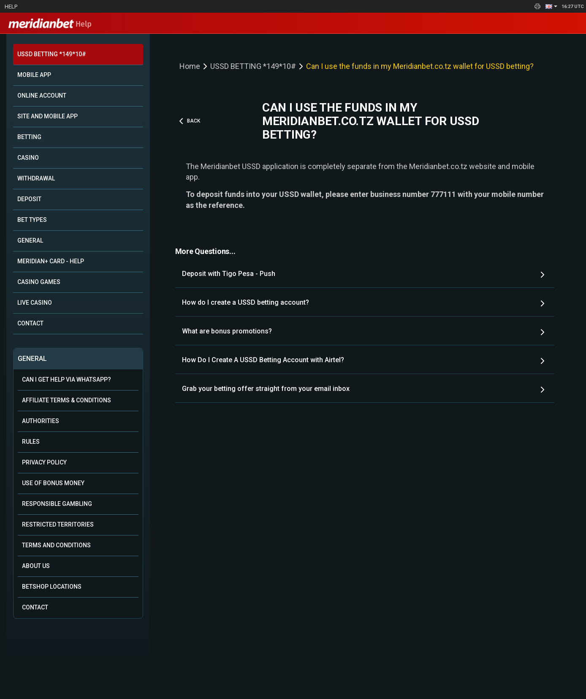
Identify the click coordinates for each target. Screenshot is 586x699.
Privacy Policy (44, 462)
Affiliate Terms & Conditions (66, 400)
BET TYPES (32, 219)
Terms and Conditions (56, 545)
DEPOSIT (29, 199)
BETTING (29, 137)
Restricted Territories (58, 524)
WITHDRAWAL (36, 178)
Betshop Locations (51, 586)
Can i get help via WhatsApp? (66, 379)
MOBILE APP (34, 74)
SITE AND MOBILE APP (47, 116)
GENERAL (30, 240)
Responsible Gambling (57, 503)
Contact (35, 607)
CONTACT (30, 323)
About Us (36, 565)
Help (11, 6)
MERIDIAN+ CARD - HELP (50, 261)
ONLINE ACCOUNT (41, 95)
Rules (31, 441)
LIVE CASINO (34, 302)
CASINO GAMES (38, 282)
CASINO (28, 157)
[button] (551, 6)
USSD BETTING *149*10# (51, 54)
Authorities (40, 421)
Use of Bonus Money (53, 483)
